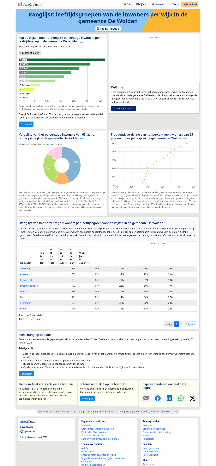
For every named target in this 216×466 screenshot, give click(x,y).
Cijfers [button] (141, 4)
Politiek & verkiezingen (93, 451)
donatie (33, 382)
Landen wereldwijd (91, 425)
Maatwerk (148, 457)
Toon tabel (26, 124)
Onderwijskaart (151, 438)
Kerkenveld (26, 266)
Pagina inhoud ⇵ (108, 29)
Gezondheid (87, 438)
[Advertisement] (154, 60)
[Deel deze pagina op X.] (193, 384)
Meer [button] (173, 4)
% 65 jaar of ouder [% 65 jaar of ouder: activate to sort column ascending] (174, 249)
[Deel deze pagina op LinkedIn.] (169, 384)
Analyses (147, 412)
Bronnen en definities (154, 415)
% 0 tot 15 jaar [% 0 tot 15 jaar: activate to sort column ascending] (55, 249)
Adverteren (148, 450)
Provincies (86, 422)
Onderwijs (86, 448)
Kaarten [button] (157, 4)
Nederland (98, 422)
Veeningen (25, 289)
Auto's (84, 434)
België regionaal (110, 425)
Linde (23, 278)
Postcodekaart (150, 441)
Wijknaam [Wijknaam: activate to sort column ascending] (25, 249)
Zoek (127, 4)
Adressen (86, 412)
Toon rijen (29, 305)
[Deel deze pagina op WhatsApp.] (181, 384)
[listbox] (30, 53)
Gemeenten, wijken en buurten (97, 415)
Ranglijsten (26, 360)
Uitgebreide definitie (123, 108)
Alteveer (24, 260)
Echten (23, 295)
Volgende (190, 310)
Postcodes (86, 418)
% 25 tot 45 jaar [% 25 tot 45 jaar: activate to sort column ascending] (113, 249)
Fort (22, 283)
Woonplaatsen (100, 418)
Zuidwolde (25, 255)
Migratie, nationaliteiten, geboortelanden (103, 444)
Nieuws (146, 422)
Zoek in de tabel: (172, 243)
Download (190, 4)
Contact (147, 454)
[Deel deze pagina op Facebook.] (158, 384)
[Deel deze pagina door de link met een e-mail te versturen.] (146, 384)
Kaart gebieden (151, 434)
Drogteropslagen (29, 272)
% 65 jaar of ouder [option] (29, 52)
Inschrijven (87, 385)
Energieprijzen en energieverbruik (99, 441)
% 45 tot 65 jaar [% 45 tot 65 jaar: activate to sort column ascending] (143, 249)
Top (176, 398)
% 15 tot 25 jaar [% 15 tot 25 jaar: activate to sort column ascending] (83, 249)
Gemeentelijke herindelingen (158, 418)
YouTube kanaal (151, 460)
